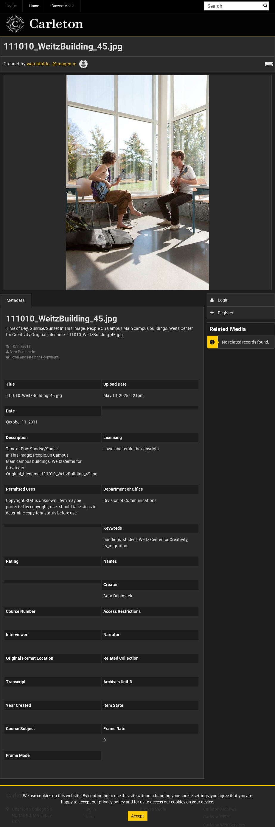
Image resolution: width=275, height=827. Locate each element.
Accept (137, 816)
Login (219, 300)
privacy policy (112, 802)
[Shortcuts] (269, 63)
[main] (137, 410)
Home (34, 5)
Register (221, 313)
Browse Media (63, 5)
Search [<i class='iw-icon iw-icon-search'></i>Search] (265, 5)
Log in (11, 5)
